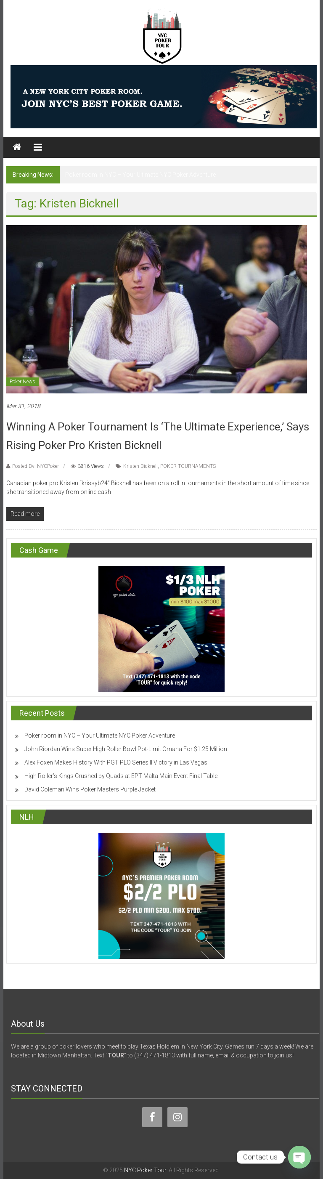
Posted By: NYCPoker (35, 466)
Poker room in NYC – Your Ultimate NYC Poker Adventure (140, 174)
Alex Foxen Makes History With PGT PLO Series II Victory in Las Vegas (115, 762)
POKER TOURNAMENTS (188, 466)
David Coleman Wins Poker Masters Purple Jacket (90, 789)
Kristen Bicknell (140, 466)
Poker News (22, 382)
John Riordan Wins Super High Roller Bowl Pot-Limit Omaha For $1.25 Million (125, 749)
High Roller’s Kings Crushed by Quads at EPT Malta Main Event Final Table (120, 776)
